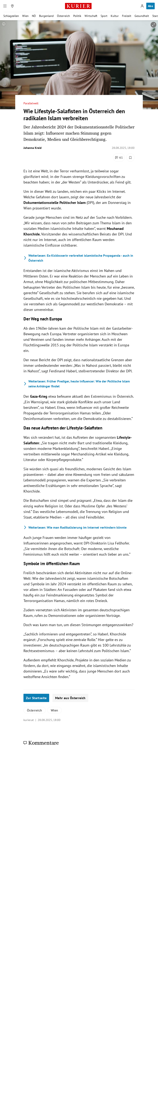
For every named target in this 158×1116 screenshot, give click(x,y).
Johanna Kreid (32, 148)
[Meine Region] (12, 6)
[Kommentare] (119, 157)
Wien (25, 16)
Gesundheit (142, 16)
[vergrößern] (153, 25)
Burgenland (46, 16)
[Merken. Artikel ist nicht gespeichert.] (130, 157)
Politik (77, 16)
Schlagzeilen (11, 16)
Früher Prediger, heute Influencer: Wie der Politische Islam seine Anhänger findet (76, 383)
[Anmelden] (142, 6)
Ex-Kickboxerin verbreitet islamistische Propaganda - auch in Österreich (78, 257)
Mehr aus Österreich (70, 698)
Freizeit (126, 16)
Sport (104, 16)
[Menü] (5, 6)
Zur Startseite (36, 698)
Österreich (63, 16)
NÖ (34, 16)
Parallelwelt (30, 103)
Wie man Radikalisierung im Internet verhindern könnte (75, 527)
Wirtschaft (91, 16)
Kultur (115, 16)
